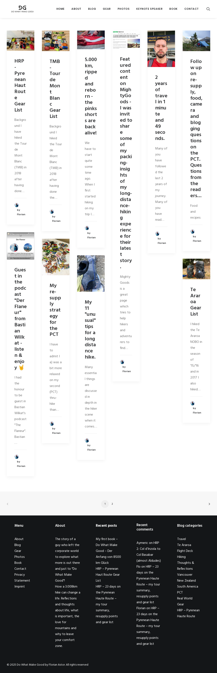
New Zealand (186, 581)
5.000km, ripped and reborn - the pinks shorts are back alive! (91, 96)
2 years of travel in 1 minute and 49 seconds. (161, 108)
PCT (180, 592)
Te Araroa (184, 545)
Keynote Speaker (149, 10)
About (76, 10)
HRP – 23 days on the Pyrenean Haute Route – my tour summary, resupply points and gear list (148, 584)
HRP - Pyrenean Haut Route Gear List (20, 85)
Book (173, 10)
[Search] (208, 10)
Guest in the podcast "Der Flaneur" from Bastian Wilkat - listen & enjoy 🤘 (20, 319)
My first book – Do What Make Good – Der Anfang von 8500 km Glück (108, 551)
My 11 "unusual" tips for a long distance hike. (90, 329)
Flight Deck (185, 551)
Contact (191, 10)
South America (187, 586)
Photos (124, 10)
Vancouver (184, 575)
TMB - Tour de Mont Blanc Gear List (55, 89)
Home (60, 10)
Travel (181, 539)
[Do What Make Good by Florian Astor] (21, 10)
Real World (184, 598)
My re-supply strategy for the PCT (55, 310)
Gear (107, 10)
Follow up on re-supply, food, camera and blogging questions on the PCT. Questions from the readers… (196, 129)
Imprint (19, 586)
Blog (92, 10)
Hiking (181, 557)
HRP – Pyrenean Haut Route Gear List (108, 575)
